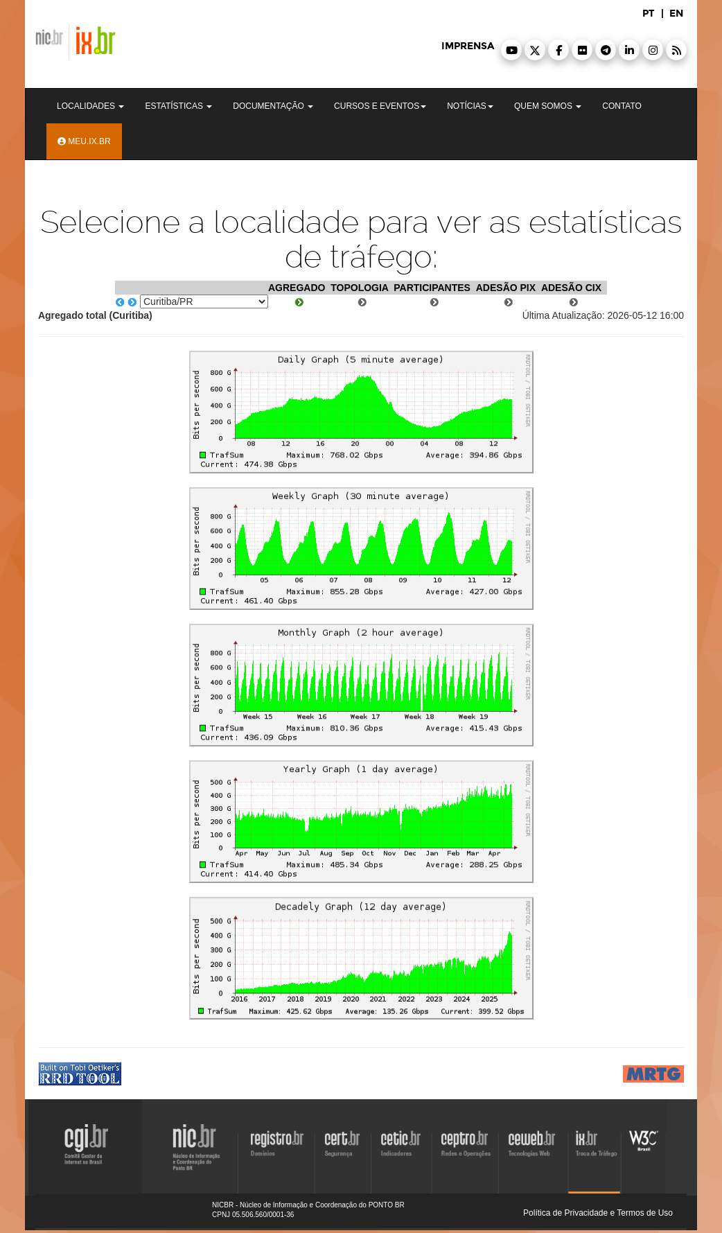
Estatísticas (178, 106)
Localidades (90, 106)
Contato (622, 106)
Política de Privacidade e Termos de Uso (598, 1213)
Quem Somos (547, 106)
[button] (511, 50)
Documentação (273, 106)
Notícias (470, 106)
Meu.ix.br (84, 141)
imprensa (467, 46)
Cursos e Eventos (380, 106)
